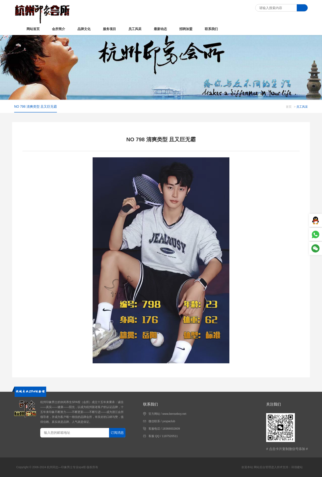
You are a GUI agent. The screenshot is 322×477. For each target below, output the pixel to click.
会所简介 (58, 29)
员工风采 (134, 29)
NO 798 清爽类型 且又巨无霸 (35, 106)
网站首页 (33, 29)
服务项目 (109, 29)
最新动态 (160, 29)
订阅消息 (117, 432)
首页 (289, 106)
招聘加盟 (185, 29)
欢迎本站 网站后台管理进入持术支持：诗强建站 (272, 467)
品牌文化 (84, 29)
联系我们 (211, 29)
